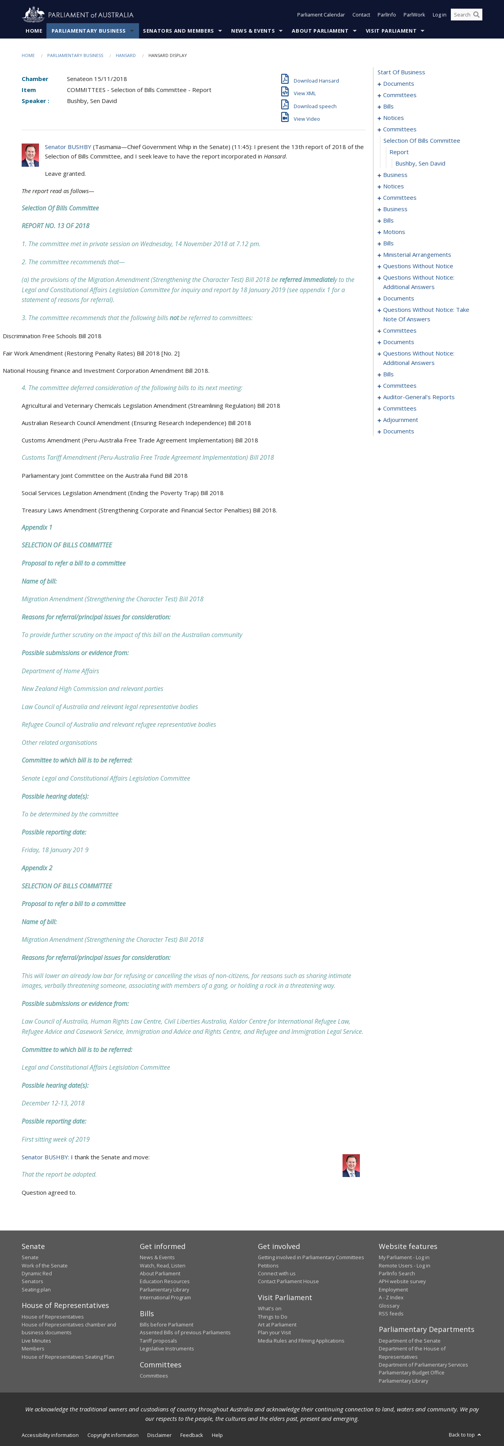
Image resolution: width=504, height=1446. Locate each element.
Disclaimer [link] (159, 1435)
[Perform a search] (476, 15)
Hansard (126, 56)
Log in (440, 14)
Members (33, 1348)
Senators (32, 1281)
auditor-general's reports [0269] (419, 397)
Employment (393, 1289)
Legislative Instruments (167, 1348)
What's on (270, 1308)
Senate (30, 1257)
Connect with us (277, 1273)
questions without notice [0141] (418, 266)
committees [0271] (400, 409)
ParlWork (414, 14)
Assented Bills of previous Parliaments (185, 1332)
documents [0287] (398, 431)
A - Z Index (391, 1297)
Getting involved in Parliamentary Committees (311, 1257)
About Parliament (320, 31)
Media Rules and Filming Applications (301, 1341)
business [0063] (395, 209)
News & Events (253, 31)
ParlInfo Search (397, 1273)
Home (34, 31)
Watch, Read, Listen (162, 1265)
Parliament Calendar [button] (321, 14)
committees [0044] (400, 129)
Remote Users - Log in (404, 1265)
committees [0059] (400, 198)
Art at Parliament (277, 1324)
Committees (154, 1376)
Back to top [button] (465, 1435)
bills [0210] (388, 374)
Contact (361, 14)
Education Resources (165, 1281)
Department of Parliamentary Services (423, 1365)
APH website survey (402, 1281)
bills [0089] (388, 243)
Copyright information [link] (113, 1435)
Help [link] (217, 1435)
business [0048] (395, 175)
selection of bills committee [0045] (422, 141)
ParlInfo (387, 14)
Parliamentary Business (89, 31)
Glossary (389, 1305)
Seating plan (36, 1289)
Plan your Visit (274, 1332)
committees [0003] (400, 95)
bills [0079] (388, 221)
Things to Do (272, 1316)
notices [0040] (393, 118)
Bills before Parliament (166, 1324)
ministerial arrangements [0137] (417, 255)
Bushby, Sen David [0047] (420, 164)
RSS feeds (391, 1313)
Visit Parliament (391, 31)
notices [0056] (393, 186)
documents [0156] (398, 298)
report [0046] (399, 152)
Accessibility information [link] (50, 1435)
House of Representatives (53, 1316)
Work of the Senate (45, 1265)
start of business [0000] (401, 72)
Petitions (268, 1265)
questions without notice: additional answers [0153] (418, 282)
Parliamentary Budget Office (412, 1372)
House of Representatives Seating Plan (68, 1356)
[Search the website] (466, 15)
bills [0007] (388, 107)
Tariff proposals (158, 1341)
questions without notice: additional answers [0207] (418, 358)
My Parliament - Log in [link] (404, 1257)
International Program (165, 1297)
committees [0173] (400, 331)
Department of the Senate (410, 1341)
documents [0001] (398, 84)
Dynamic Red (37, 1273)
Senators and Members (178, 31)
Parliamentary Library (164, 1289)
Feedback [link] (191, 1435)
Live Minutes (36, 1341)
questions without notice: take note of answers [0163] (426, 314)
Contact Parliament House (288, 1281)
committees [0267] (400, 386)
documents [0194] (398, 342)
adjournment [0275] (400, 420)
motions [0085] (394, 232)
